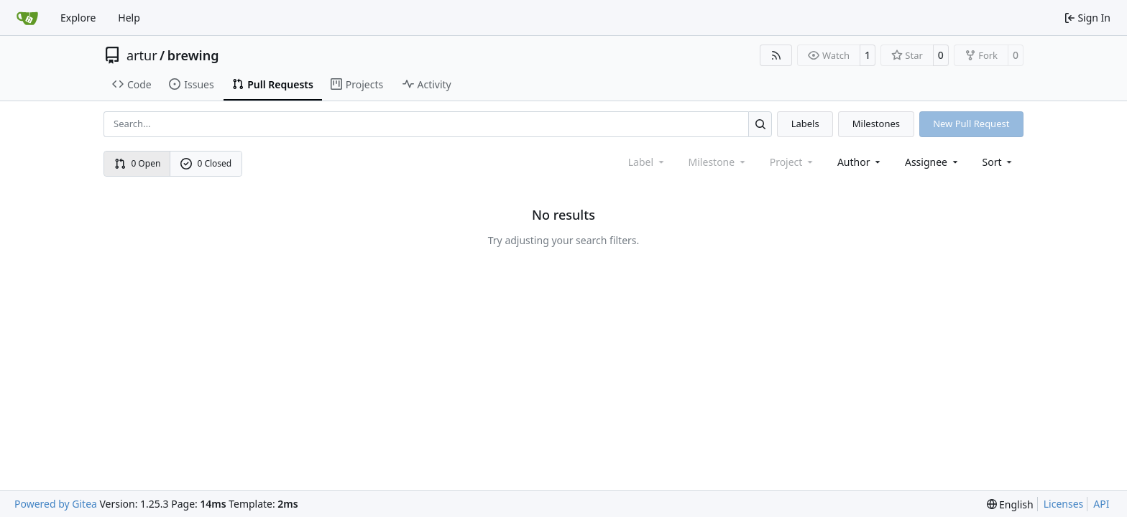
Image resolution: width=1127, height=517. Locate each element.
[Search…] (760, 123)
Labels (805, 123)
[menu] (998, 162)
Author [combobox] (860, 162)
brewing (193, 55)
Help (129, 17)
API (1101, 504)
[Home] (27, 18)
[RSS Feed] (776, 55)
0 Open (137, 163)
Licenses (1064, 504)
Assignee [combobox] (932, 162)
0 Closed (206, 163)
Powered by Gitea (55, 504)
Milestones (876, 123)
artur (141, 55)
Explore (78, 17)
